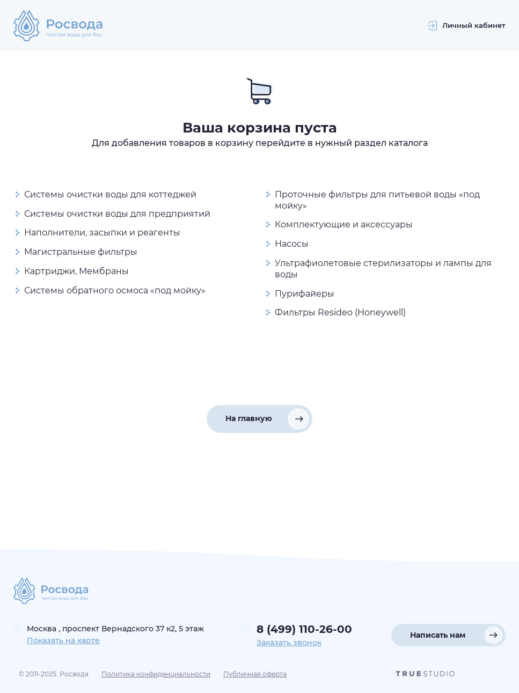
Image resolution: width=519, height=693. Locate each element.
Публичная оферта (255, 674)
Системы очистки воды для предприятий (117, 214)
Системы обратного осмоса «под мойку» (115, 290)
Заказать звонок (289, 642)
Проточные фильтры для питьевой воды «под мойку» (377, 200)
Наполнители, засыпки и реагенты (102, 232)
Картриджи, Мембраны (76, 271)
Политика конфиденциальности (155, 674)
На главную (248, 418)
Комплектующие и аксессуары (344, 224)
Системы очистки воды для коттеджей (110, 194)
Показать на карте (63, 640)
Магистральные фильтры (80, 252)
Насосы (292, 244)
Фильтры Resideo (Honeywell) (340, 312)
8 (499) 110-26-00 (304, 629)
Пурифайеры (304, 294)
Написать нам (437, 635)
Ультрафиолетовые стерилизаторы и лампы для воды (383, 268)
